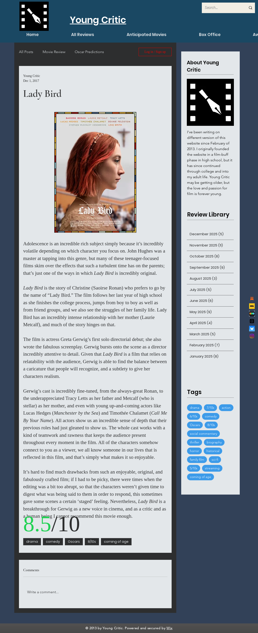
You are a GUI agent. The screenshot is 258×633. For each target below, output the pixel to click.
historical (212, 451)
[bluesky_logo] (252, 328)
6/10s (193, 416)
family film (197, 459)
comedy (53, 541)
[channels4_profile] (252, 306)
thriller (194, 442)
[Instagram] (252, 336)
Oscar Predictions (89, 52)
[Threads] (252, 321)
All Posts (26, 52)
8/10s (92, 541)
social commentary (203, 433)
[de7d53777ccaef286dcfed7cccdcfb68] (252, 313)
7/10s (210, 407)
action (226, 407)
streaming (212, 468)
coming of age (116, 541)
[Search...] (222, 8)
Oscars (74, 541)
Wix (169, 628)
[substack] (252, 298)
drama (32, 541)
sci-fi (215, 459)
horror (194, 451)
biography (214, 442)
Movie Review (54, 52)
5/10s (193, 468)
